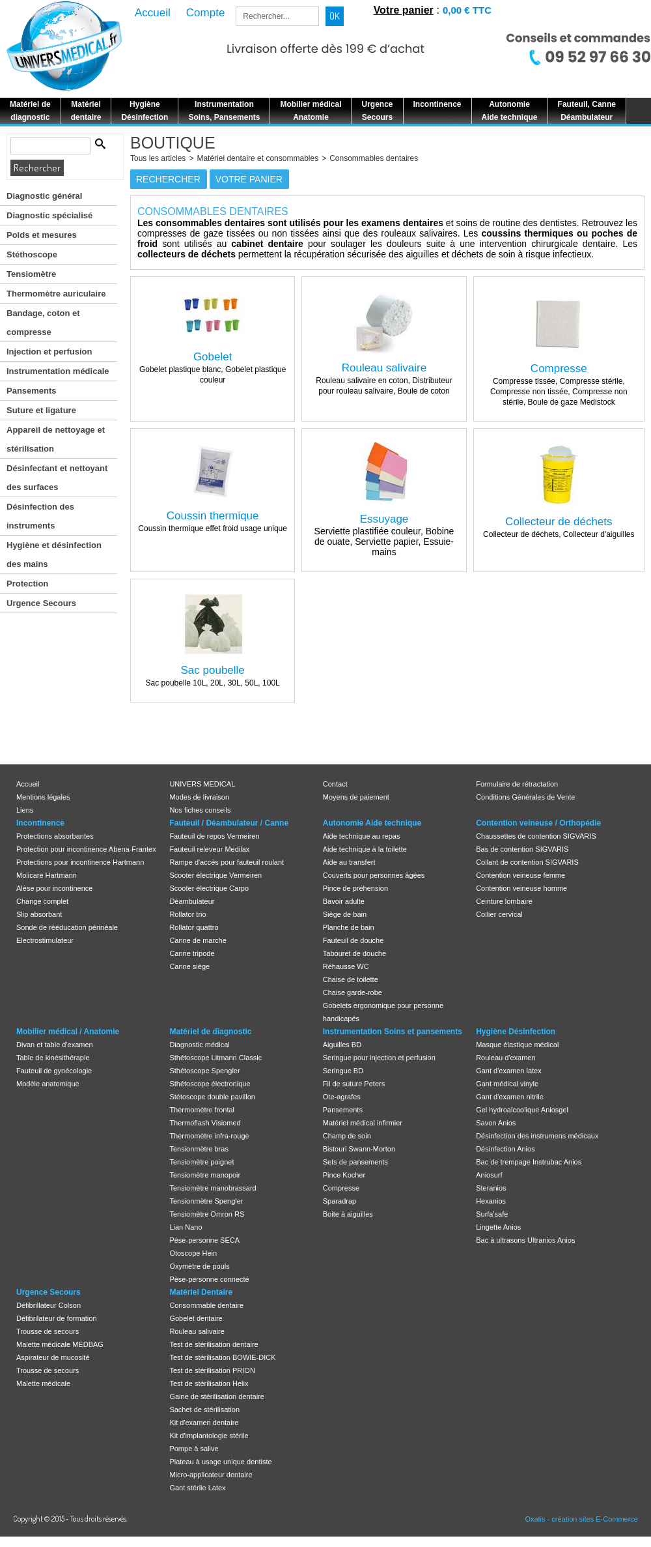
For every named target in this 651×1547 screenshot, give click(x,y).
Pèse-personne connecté (209, 1279)
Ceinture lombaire (504, 901)
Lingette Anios (498, 1227)
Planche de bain (348, 927)
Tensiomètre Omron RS (206, 1214)
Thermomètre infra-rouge (209, 1136)
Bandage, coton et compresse (43, 322)
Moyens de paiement (356, 797)
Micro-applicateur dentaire (210, 1475)
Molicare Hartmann (46, 875)
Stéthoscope (32, 254)
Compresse (341, 1188)
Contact (335, 784)
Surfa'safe (492, 1214)
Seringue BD (343, 1071)
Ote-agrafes (342, 1097)
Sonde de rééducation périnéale (67, 927)
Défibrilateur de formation (56, 1318)
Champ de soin (347, 1136)
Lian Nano (185, 1227)
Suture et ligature (41, 410)
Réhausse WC (346, 966)
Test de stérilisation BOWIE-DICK (222, 1357)
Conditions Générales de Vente (525, 797)
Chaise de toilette (350, 979)
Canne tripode (191, 953)
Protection (27, 583)
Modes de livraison (199, 797)
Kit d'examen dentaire (203, 1422)
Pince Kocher (344, 1175)
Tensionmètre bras (199, 1149)
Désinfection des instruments (40, 516)
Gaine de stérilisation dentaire (216, 1396)
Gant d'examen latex (509, 1071)
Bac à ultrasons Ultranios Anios (525, 1240)
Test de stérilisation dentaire (213, 1344)
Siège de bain (345, 914)
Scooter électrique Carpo (209, 888)
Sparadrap (339, 1201)
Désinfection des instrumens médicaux (537, 1136)
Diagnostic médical (199, 1044)
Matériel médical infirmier (362, 1123)
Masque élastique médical (517, 1044)
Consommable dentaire (206, 1305)
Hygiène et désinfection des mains (54, 554)
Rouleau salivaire (196, 1331)
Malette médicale (43, 1383)
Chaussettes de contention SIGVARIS (536, 836)
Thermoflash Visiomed (204, 1123)
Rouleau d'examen (505, 1058)
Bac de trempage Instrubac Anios (528, 1162)
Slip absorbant (39, 914)
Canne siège (189, 966)
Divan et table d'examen (54, 1044)
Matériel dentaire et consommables (257, 158)
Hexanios (491, 1201)
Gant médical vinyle (507, 1084)
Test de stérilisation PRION (212, 1370)
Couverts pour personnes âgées (374, 875)
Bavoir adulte (344, 901)
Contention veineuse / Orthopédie (538, 823)
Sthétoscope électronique (209, 1084)
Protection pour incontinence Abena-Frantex (86, 849)
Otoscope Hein (193, 1253)
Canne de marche (197, 940)
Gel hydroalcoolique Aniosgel (522, 1110)
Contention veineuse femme (520, 875)
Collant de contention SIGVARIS (527, 862)
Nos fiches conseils (199, 810)
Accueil (27, 784)
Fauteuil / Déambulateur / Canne (228, 823)
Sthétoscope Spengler (204, 1071)
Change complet (42, 901)
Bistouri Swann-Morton (359, 1149)
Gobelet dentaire (195, 1318)
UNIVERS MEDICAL (202, 784)
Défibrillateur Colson (48, 1305)
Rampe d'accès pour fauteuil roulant (226, 862)
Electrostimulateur (45, 940)
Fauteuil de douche (353, 940)
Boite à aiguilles (348, 1214)
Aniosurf (489, 1175)
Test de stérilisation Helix (208, 1383)
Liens (24, 810)
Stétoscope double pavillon (212, 1097)
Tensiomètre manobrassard (212, 1188)
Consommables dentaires (373, 158)
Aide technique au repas (361, 836)
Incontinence (40, 823)
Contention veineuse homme (521, 888)
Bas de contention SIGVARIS (522, 849)
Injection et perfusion (49, 351)
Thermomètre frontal (201, 1110)
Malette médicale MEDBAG (60, 1344)
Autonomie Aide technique (372, 823)
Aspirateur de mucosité (53, 1357)
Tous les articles (158, 158)
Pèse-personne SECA (204, 1240)
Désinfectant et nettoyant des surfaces (57, 477)
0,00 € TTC (467, 10)
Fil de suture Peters (354, 1084)
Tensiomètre (31, 274)
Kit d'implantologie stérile (208, 1435)
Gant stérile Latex (197, 1488)
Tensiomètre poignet (201, 1162)
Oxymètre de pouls (199, 1266)
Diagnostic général (44, 196)
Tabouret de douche (354, 953)
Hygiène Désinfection (515, 1031)
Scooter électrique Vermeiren (215, 875)
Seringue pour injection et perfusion (379, 1058)
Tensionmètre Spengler (206, 1201)
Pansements (32, 391)
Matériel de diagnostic (210, 1031)
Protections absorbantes (55, 836)
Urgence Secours (41, 603)
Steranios (491, 1188)
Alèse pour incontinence (54, 888)
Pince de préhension (355, 888)
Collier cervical (499, 914)
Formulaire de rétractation (517, 784)
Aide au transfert (349, 862)
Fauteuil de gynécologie (54, 1071)
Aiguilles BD (342, 1044)
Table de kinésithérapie (53, 1058)
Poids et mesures (42, 235)
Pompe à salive (193, 1449)
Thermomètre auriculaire (56, 293)
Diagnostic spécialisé (49, 215)
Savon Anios (496, 1123)
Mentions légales (43, 797)
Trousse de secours (47, 1331)
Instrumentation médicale (58, 371)
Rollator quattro (193, 927)
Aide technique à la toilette (365, 849)
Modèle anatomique (47, 1084)
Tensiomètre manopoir (204, 1175)
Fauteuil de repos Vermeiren (214, 836)
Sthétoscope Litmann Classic (215, 1058)
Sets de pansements (355, 1162)
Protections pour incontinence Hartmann (80, 862)
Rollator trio (187, 914)
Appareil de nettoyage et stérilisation (56, 439)
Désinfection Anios (505, 1149)
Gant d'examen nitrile (510, 1097)
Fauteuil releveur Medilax (209, 849)
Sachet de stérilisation (204, 1409)
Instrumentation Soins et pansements (392, 1031)
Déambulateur (191, 901)
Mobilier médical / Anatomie (67, 1031)
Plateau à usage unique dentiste (220, 1462)
